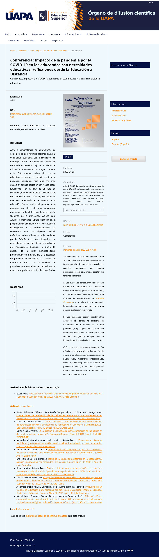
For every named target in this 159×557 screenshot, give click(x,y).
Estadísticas (30, 40)
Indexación (13, 40)
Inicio (7, 34)
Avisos (44, 40)
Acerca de (20, 34)
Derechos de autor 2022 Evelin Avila (79, 250)
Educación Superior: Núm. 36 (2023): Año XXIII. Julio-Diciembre (49, 397)
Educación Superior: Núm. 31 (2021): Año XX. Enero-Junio (44, 428)
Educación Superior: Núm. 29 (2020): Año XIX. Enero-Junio (45, 474)
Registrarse (57, 40)
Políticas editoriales (96, 34)
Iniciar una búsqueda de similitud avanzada (47, 516)
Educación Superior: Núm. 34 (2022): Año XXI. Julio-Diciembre (69, 418)
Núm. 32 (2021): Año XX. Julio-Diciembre (48, 51)
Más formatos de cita (75, 210)
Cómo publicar (72, 34)
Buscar (149, 34)
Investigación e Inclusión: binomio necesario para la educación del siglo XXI (65, 393)
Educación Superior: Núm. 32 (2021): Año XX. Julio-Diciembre (59, 493)
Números (53, 34)
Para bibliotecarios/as (121, 120)
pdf (69, 157)
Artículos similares (21, 406)
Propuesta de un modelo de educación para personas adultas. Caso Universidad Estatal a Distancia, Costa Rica (59, 490)
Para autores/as (118, 115)
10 (28, 509)
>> (33, 509)
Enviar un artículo (128, 159)
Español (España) (120, 144)
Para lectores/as (118, 111)
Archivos (22, 51)
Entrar (150, 2)
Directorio (37, 34)
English (115, 139)
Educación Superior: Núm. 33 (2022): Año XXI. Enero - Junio (72, 502)
